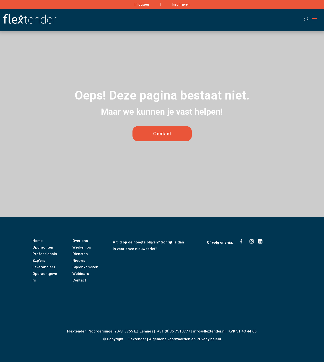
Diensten (80, 254)
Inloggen (141, 4)
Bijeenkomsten (85, 267)
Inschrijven (181, 4)
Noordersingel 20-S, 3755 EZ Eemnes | (123, 331)
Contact (162, 149)
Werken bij (81, 247)
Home (37, 241)
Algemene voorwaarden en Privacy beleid (185, 339)
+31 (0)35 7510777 (173, 331)
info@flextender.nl (209, 331)
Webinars (80, 274)
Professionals (44, 254)
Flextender (76, 331)
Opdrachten (42, 247)
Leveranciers (43, 267)
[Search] (303, 19)
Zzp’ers (38, 260)
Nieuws (78, 260)
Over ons (80, 241)
